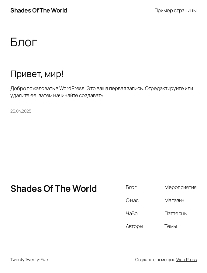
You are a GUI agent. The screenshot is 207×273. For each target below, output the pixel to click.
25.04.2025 (20, 111)
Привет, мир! (37, 74)
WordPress (186, 259)
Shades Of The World (38, 10)
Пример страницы (175, 10)
